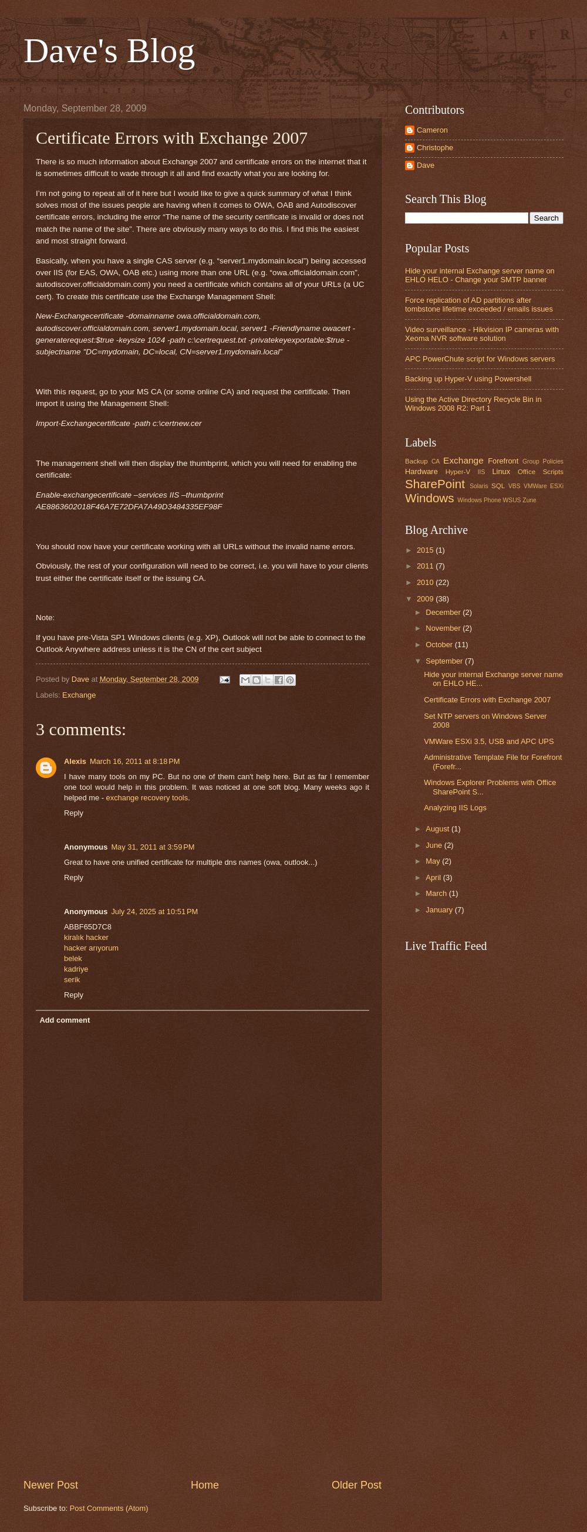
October (440, 644)
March (437, 893)
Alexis (75, 761)
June (435, 845)
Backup (416, 461)
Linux (501, 471)
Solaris (479, 486)
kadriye (76, 969)
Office (526, 471)
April (434, 877)
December (444, 612)
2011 (426, 566)
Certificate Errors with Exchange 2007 (487, 699)
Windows (429, 498)
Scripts (553, 471)
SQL (498, 485)
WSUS (512, 500)
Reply (73, 813)
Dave (425, 165)
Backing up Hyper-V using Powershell (468, 378)
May (434, 861)
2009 (426, 598)
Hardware (421, 471)
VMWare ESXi (544, 486)
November (444, 628)
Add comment (64, 1020)
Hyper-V (458, 471)
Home (205, 1485)
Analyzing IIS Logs (455, 807)
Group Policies (543, 461)
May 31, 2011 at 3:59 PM (152, 847)
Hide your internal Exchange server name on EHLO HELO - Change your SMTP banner (480, 275)
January (440, 909)
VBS (514, 486)
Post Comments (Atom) (109, 1508)
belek (73, 958)
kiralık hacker (86, 937)
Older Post (357, 1485)
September (445, 661)
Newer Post (50, 1485)
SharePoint (435, 484)
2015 (426, 550)
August (438, 828)
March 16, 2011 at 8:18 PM (135, 761)
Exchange (79, 695)
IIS (481, 472)
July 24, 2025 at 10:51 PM (154, 911)
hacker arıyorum (91, 947)
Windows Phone (479, 500)
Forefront (503, 460)
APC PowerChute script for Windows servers (480, 358)
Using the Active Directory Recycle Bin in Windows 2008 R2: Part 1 (473, 403)
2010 (426, 582)
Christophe (435, 147)
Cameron (432, 130)
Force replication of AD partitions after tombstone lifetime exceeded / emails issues (479, 304)
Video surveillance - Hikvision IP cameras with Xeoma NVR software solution (482, 334)
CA (435, 461)
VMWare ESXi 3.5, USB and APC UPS (489, 741)
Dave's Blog (109, 50)
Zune (529, 500)
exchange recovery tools (147, 797)
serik (72, 979)
